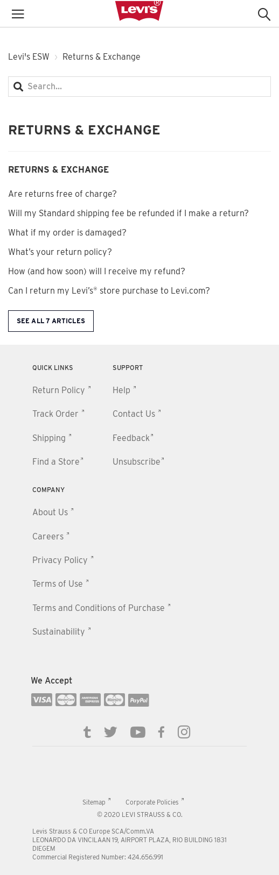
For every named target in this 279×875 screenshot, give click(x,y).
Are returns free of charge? (62, 194)
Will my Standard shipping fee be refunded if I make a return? (128, 213)
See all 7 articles (51, 321)
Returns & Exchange (58, 170)
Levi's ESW (29, 57)
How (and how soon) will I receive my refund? (96, 271)
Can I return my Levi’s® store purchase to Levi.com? (109, 291)
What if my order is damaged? (67, 232)
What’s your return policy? (60, 252)
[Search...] (139, 86)
